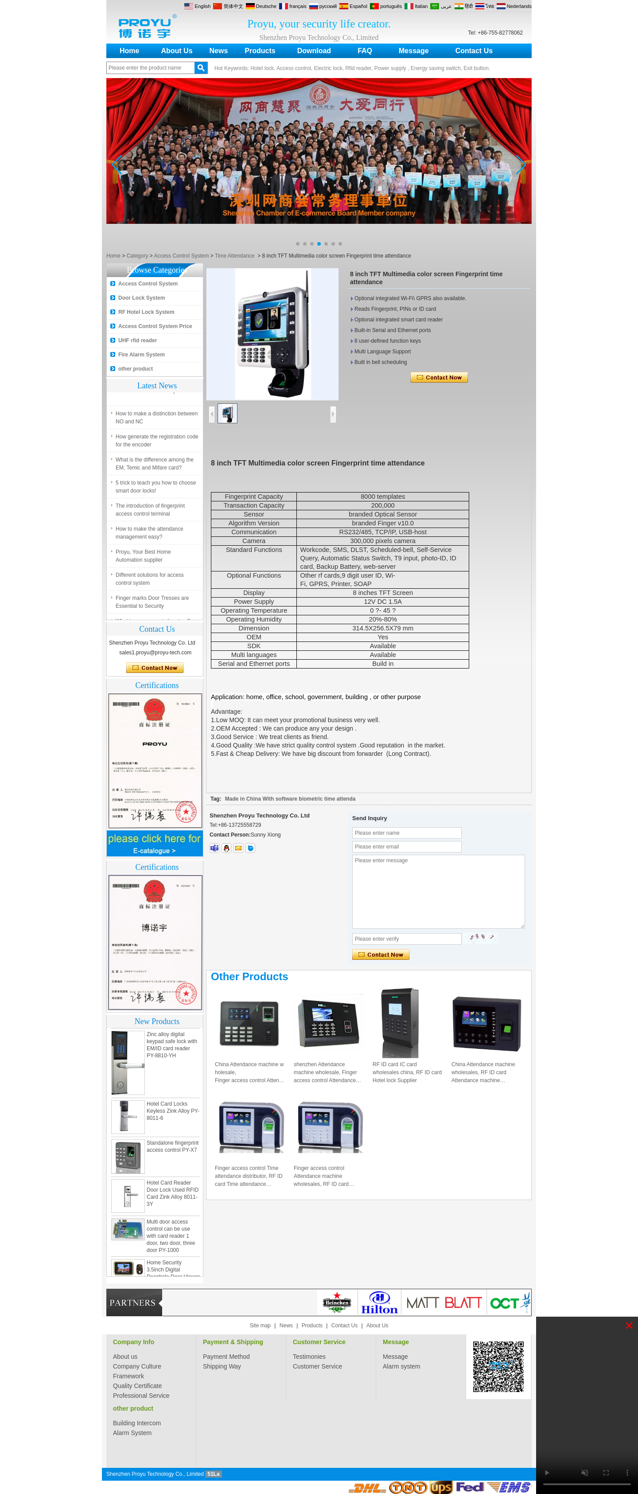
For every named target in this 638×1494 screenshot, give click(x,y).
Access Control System (181, 256)
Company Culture (137, 1366)
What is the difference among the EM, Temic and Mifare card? (155, 466)
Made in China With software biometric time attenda (290, 799)
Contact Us (474, 51)
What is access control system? (153, 393)
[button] (298, 244)
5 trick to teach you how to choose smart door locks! (156, 489)
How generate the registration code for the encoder (157, 443)
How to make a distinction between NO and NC (157, 420)
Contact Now (154, 668)
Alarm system (401, 1366)
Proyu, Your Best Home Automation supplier (143, 558)
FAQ (365, 51)
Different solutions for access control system (150, 581)
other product (135, 369)
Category (137, 256)
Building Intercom (137, 1423)
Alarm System (132, 1432)
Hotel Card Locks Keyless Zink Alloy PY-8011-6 (173, 1113)
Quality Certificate (137, 1385)
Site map (260, 1325)
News (219, 51)
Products (260, 51)
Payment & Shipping (233, 1341)
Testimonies (309, 1356)
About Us (176, 51)
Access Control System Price (155, 326)
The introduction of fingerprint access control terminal (150, 512)
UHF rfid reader (137, 340)
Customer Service (319, 1341)
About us (125, 1356)
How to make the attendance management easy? (149, 535)
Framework (128, 1376)
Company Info (133, 1341)
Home (129, 51)
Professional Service (141, 1395)
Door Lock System (141, 298)
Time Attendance (235, 256)
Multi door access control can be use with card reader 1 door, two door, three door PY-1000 (171, 1238)
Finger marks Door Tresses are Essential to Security (152, 604)
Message (414, 51)
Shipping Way (222, 1366)
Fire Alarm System (141, 355)
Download (314, 51)
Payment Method (226, 1356)
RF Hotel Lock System (146, 312)
